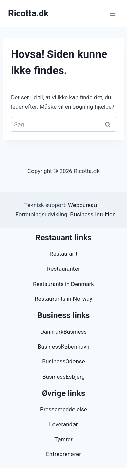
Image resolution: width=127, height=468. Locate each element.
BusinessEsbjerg (63, 376)
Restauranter (63, 268)
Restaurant (63, 253)
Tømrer (63, 439)
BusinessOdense (63, 361)
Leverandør (63, 424)
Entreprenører (63, 454)
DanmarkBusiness (63, 331)
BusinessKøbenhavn (63, 346)
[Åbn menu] (112, 13)
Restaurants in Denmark (63, 284)
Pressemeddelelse (63, 409)
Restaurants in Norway (63, 298)
